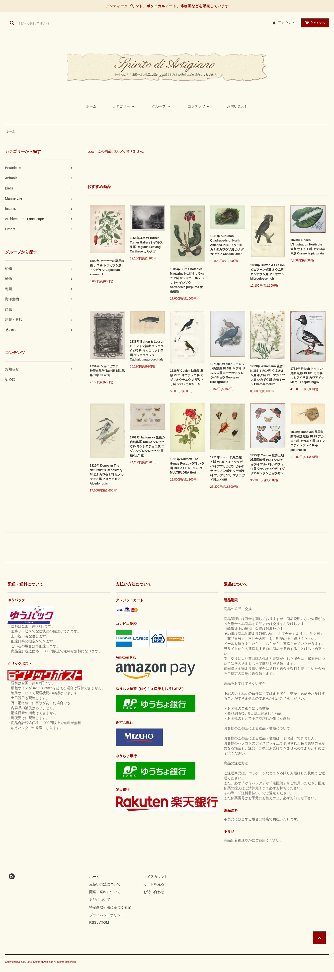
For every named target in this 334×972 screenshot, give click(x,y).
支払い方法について (105, 884)
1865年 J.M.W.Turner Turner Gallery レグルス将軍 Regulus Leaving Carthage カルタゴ (146, 244)
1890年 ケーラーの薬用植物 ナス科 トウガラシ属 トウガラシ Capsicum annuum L (107, 267)
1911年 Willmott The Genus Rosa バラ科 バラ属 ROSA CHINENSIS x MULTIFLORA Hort (187, 465)
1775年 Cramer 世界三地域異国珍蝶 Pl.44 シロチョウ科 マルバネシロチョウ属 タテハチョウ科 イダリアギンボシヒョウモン (267, 464)
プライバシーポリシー (106, 915)
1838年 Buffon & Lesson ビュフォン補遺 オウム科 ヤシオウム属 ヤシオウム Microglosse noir (267, 271)
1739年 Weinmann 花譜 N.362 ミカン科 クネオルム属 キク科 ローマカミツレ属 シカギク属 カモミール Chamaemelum (267, 375)
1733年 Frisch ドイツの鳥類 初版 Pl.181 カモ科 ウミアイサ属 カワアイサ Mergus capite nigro (307, 375)
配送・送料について (105, 892)
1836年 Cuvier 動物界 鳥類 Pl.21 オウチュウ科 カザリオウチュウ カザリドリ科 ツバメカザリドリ (187, 377)
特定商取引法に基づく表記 (110, 907)
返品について (99, 900)
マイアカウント (155, 877)
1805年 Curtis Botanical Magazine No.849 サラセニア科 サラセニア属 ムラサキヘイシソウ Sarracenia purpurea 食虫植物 (187, 280)
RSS (92, 922)
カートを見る (153, 884)
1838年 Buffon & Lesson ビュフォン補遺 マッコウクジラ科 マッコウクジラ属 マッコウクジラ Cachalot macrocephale (147, 350)
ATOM (104, 922)
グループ (162, 106)
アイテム (314, 23)
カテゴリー (124, 106)
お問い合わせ (237, 106)
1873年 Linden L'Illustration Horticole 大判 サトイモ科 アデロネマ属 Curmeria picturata (307, 246)
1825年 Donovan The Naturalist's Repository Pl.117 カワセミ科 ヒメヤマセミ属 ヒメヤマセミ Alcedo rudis (107, 474)
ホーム (91, 106)
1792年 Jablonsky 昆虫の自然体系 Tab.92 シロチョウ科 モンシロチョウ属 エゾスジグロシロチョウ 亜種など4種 (147, 446)
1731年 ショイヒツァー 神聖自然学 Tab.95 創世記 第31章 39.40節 (107, 370)
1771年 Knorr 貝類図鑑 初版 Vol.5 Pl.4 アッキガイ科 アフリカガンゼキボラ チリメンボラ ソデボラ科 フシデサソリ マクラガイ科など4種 (227, 469)
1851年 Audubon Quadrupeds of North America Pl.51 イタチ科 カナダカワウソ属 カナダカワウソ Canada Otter (227, 245)
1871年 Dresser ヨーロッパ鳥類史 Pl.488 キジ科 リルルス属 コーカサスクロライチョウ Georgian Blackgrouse (227, 373)
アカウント (286, 23)
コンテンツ (199, 106)
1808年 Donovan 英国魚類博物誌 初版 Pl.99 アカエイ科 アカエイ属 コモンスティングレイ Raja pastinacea (307, 441)
